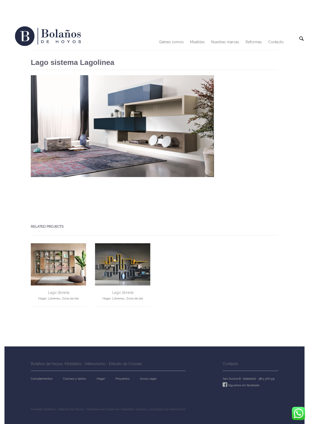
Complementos (42, 378)
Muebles (197, 42)
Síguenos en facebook (244, 385)
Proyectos (122, 378)
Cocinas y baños (74, 378)
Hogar (101, 378)
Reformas (254, 42)
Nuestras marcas (225, 42)
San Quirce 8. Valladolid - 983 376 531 (249, 378)
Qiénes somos (171, 42)
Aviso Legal (148, 378)
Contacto (276, 42)
